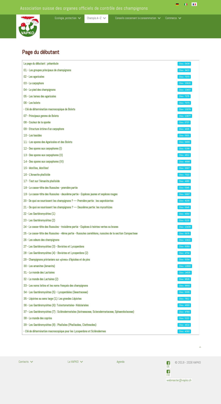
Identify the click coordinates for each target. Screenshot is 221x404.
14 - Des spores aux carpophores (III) (43, 162)
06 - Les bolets (31, 103)
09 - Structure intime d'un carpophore (43, 129)
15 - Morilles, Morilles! (35, 168)
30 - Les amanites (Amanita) (39, 266)
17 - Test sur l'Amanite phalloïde (41, 181)
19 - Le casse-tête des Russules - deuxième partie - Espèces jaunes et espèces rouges (70, 194)
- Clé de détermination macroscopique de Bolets (49, 109)
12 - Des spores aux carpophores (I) (42, 148)
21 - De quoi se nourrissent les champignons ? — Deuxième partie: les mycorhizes (67, 207)
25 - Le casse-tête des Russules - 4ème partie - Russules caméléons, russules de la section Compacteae (80, 233)
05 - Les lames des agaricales (39, 96)
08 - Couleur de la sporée (36, 122)
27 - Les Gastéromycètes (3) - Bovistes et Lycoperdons (53, 246)
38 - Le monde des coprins (37, 318)
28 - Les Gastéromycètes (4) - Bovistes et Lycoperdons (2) (55, 253)
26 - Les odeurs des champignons (41, 240)
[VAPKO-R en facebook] (168, 373)
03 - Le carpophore (33, 83)
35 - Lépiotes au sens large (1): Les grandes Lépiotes (52, 299)
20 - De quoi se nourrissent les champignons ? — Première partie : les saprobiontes (68, 201)
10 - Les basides (32, 135)
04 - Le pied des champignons (39, 90)
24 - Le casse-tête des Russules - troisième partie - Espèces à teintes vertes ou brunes (70, 227)
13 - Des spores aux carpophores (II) (43, 155)
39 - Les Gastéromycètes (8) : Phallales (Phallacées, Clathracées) (59, 325)
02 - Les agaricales (33, 77)
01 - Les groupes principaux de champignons (47, 70)
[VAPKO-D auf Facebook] (168, 365)
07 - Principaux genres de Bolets (41, 116)
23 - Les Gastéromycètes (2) (39, 220)
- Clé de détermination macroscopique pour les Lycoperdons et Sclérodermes (64, 331)
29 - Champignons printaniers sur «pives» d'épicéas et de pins (56, 260)
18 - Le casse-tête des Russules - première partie (50, 188)
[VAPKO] (28, 26)
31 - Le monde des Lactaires (39, 272)
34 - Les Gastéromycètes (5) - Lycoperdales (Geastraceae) (55, 292)
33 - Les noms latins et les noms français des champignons (55, 286)
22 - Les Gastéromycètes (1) (39, 214)
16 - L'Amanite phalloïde (36, 175)
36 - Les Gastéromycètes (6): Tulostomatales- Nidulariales (56, 305)
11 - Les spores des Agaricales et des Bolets (47, 142)
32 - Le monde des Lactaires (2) (40, 279)
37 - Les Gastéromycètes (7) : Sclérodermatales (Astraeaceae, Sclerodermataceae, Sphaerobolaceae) (78, 312)
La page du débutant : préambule (40, 64)
